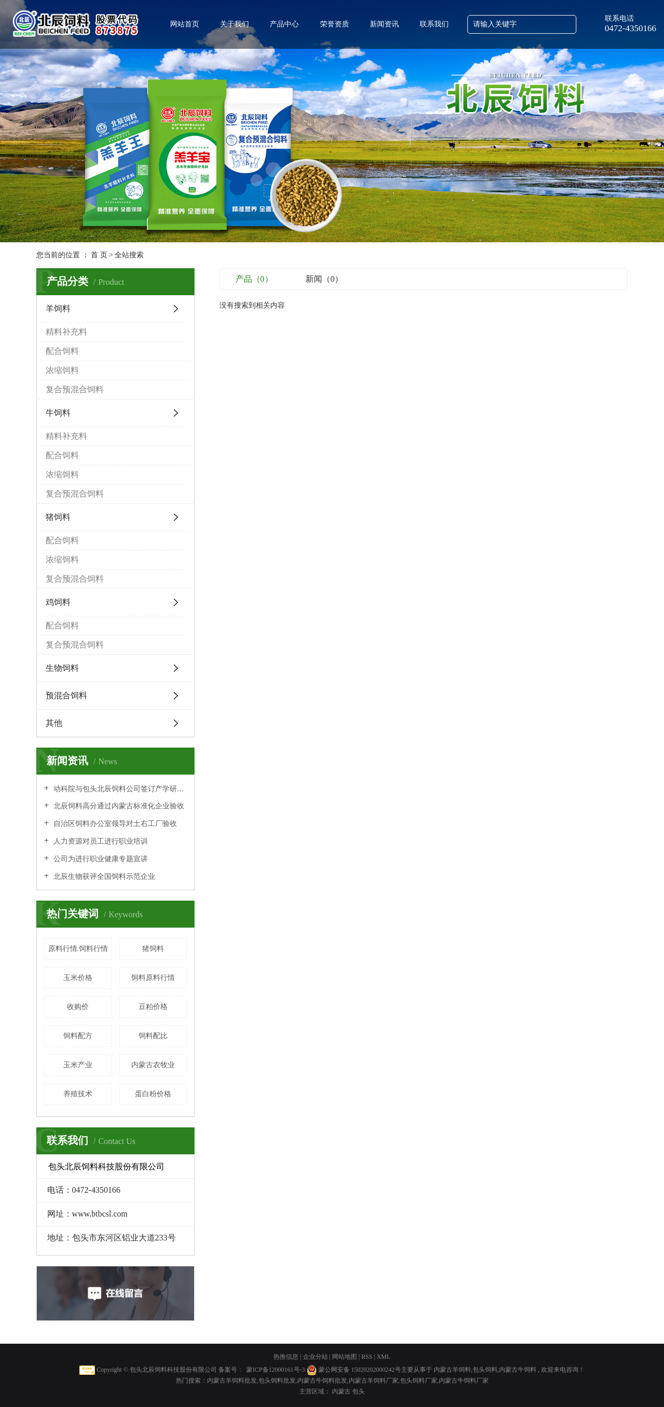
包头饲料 (485, 1369)
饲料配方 (77, 1036)
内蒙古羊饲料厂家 (373, 1380)
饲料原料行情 (153, 978)
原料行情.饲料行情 (78, 949)
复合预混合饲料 (75, 389)
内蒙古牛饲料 (517, 1369)
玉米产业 (77, 1065)
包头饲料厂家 (418, 1380)
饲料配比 (153, 1036)
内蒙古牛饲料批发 (322, 1380)
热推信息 (285, 1356)
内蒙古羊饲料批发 (232, 1380)
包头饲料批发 (277, 1380)
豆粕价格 (153, 1007)
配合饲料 (62, 351)
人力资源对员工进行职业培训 (99, 841)
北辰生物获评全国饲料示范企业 (103, 876)
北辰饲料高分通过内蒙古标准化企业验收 (117, 806)
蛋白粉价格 (153, 1094)
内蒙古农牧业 (153, 1065)
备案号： (230, 1369)
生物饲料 (62, 668)
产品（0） (254, 278)
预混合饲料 (66, 695)
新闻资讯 (384, 24)
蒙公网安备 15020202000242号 (360, 1369)
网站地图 (345, 1356)
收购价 (78, 1007)
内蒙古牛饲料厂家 (464, 1380)
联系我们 (434, 24)
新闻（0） (324, 278)
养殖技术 (77, 1094)
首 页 (99, 255)
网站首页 (184, 24)
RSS (366, 1356)
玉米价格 (77, 978)
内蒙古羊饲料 (452, 1369)
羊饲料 (58, 308)
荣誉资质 (334, 24)
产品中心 (284, 24)
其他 (54, 723)
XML (384, 1356)
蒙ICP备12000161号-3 (275, 1369)
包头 (358, 1391)
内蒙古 (342, 1391)
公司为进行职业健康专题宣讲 (99, 859)
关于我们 (234, 24)
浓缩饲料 (62, 370)
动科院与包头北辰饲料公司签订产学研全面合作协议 (119, 789)
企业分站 (315, 1356)
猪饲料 (58, 517)
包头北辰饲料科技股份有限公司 (173, 1369)
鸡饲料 (58, 602)
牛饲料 (58, 412)
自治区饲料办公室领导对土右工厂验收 (114, 823)
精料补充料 (66, 331)
